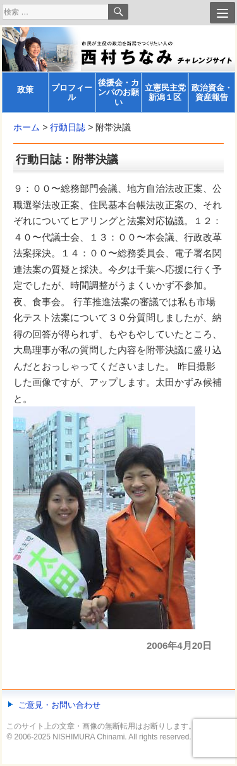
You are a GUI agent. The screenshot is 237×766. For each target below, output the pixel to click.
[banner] (118, 70)
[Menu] (222, 12)
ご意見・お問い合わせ (59, 705)
